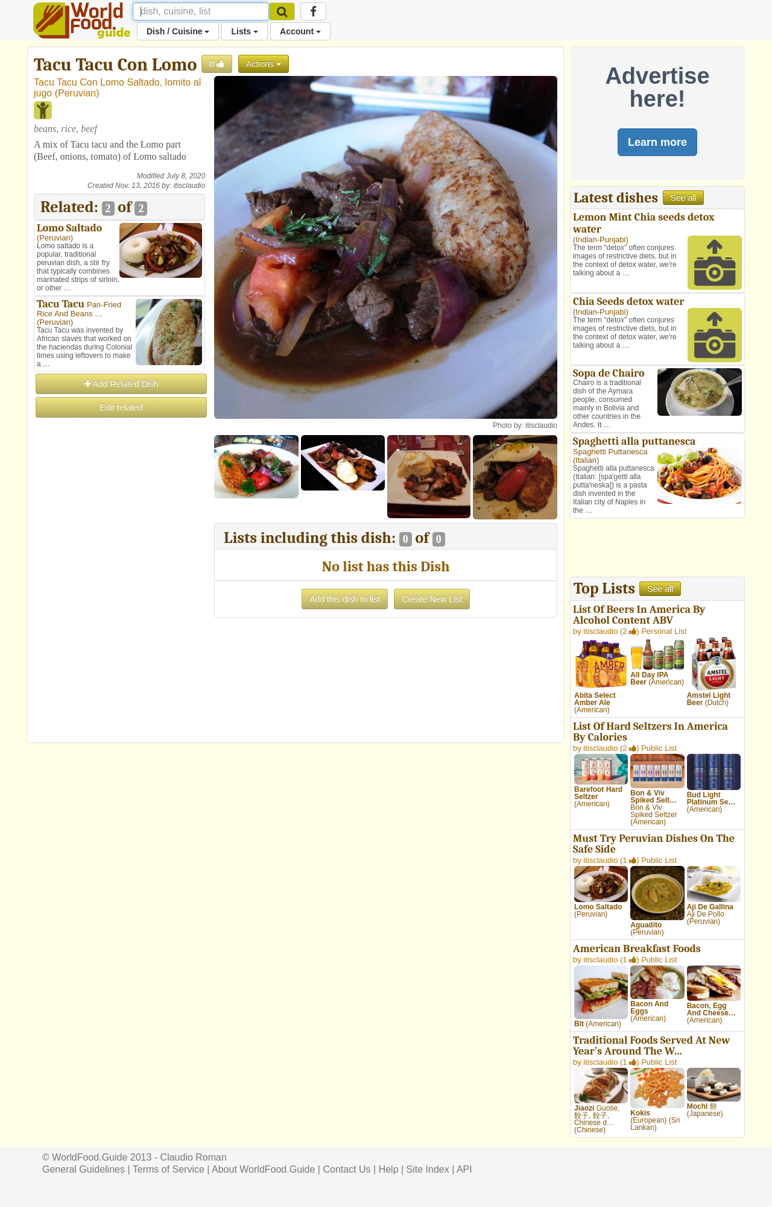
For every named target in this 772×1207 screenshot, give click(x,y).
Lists (244, 31)
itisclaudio (190, 185)
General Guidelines (83, 1169)
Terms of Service (168, 1169)
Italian (585, 460)
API (464, 1169)
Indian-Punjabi (600, 239)
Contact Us (346, 1169)
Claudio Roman (193, 1157)
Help (389, 1169)
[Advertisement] (119, 600)
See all (684, 197)
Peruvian (77, 93)
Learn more (657, 142)
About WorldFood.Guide (263, 1169)
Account (300, 31)
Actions (263, 64)
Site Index (428, 1169)
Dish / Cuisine (178, 31)
